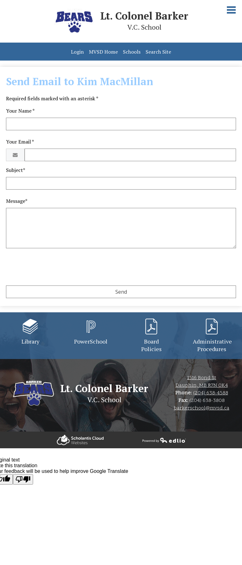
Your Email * (20, 141)
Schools (132, 51)
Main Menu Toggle (231, 10)
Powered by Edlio (80, 440)
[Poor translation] (23, 479)
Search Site (158, 51)
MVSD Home (103, 51)
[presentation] (54, 268)
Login (77, 51)
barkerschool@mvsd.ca (201, 408)
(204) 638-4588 (210, 393)
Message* (16, 200)
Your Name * (20, 110)
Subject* (15, 170)
